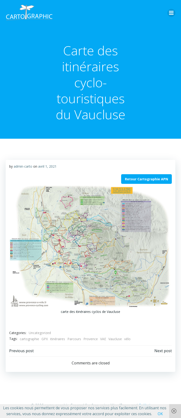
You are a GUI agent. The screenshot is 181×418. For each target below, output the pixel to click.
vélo (127, 339)
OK (160, 413)
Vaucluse (115, 339)
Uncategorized (40, 333)
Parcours (74, 339)
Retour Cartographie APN (146, 179)
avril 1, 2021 (47, 166)
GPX (44, 339)
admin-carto (23, 166)
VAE (103, 339)
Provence (90, 339)
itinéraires (57, 339)
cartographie (29, 339)
